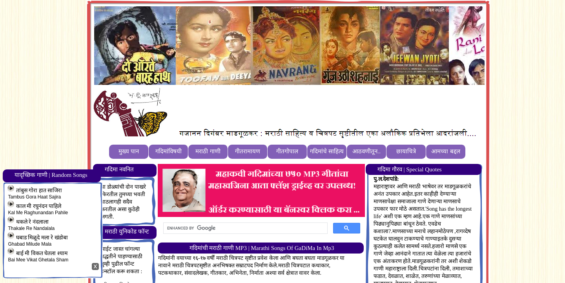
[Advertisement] (313, 106)
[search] (244, 228)
